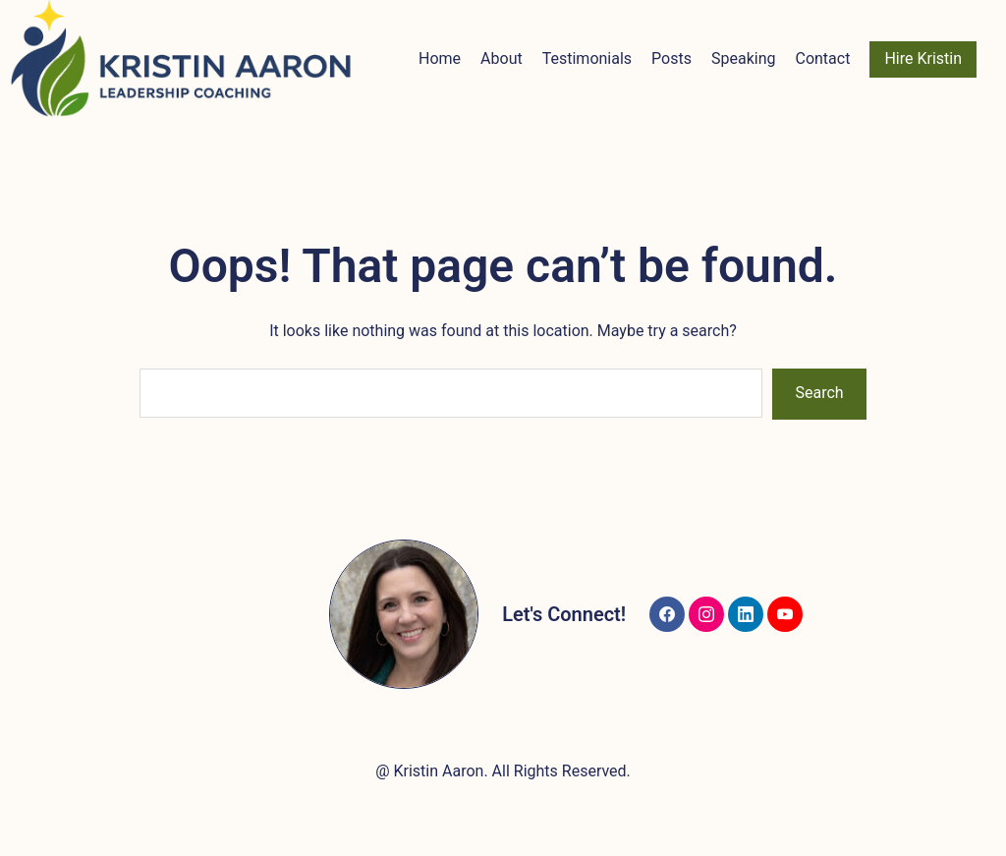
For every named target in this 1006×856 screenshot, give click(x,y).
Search (820, 392)
